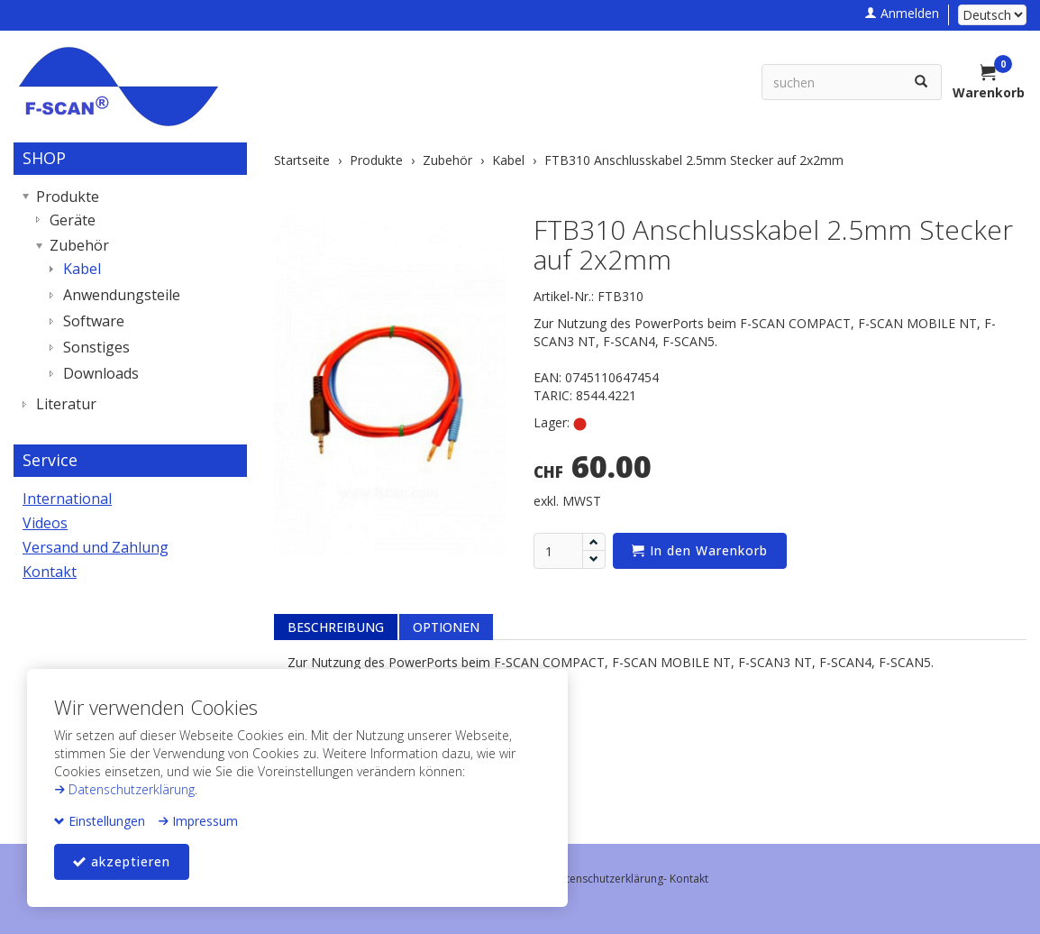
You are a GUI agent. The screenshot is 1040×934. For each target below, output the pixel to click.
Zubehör (79, 245)
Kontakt (50, 571)
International (67, 498)
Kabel (82, 269)
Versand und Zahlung (96, 547)
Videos (45, 523)
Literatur (66, 404)
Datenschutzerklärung (124, 789)
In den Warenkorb (700, 550)
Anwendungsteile (121, 295)
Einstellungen (99, 820)
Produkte (67, 196)
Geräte (73, 220)
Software (93, 321)
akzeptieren (121, 861)
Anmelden (901, 13)
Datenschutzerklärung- (611, 878)
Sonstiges (96, 347)
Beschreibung (335, 627)
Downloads (101, 373)
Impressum (198, 820)
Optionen (446, 627)
